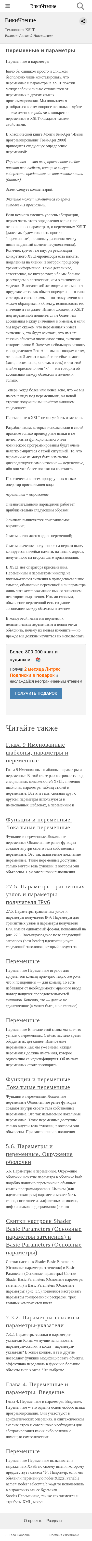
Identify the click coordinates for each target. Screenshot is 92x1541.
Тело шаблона (19, 1535)
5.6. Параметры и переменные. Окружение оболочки (39, 1154)
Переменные (23, 961)
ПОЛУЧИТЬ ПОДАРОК (36, 693)
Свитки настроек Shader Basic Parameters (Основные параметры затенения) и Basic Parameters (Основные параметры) (44, 1237)
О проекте (33, 1521)
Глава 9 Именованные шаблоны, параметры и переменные (37, 752)
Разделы (54, 1521)
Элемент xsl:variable (64, 1535)
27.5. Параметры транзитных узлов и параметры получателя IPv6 (45, 894)
